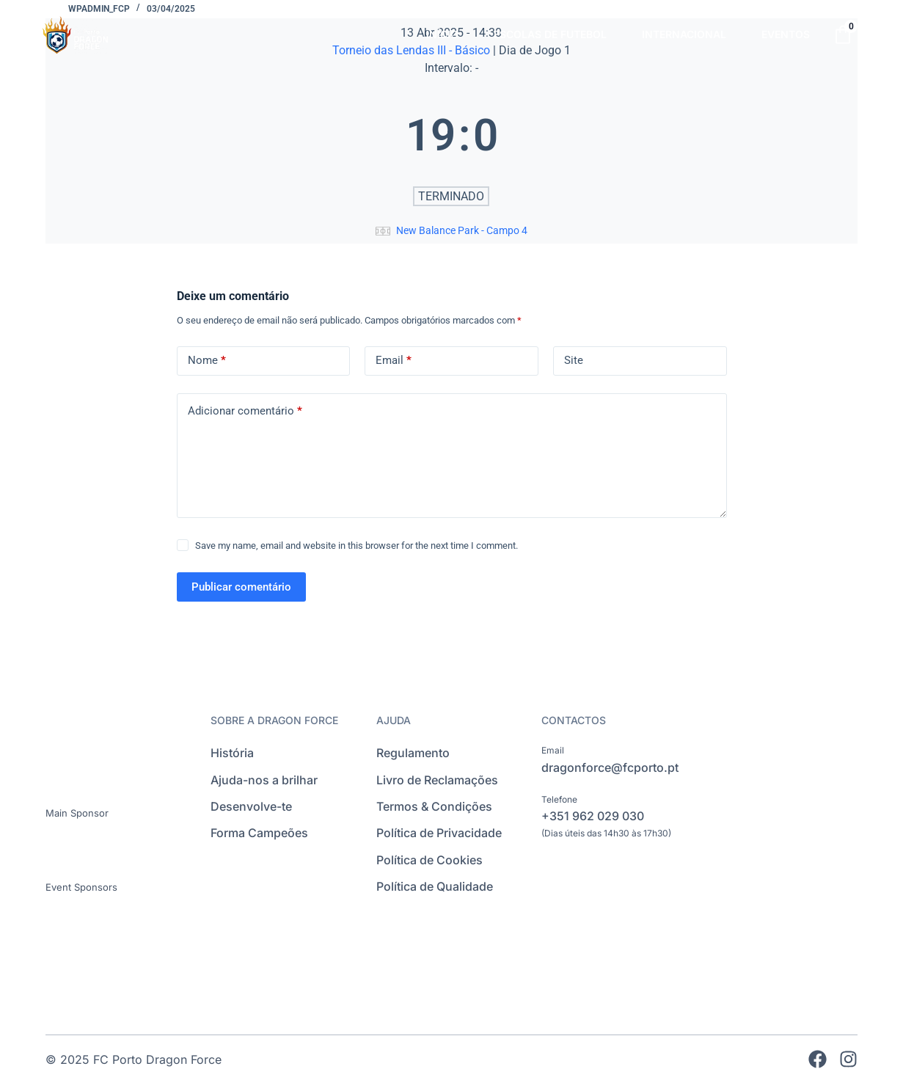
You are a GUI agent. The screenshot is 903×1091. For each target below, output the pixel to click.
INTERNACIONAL (684, 34)
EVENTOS (785, 34)
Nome (207, 360)
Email (394, 360)
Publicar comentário (241, 587)
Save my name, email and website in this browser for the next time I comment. (356, 545)
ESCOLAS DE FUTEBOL (550, 34)
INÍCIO (442, 34)
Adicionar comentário (245, 411)
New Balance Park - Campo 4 (461, 230)
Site (573, 360)
